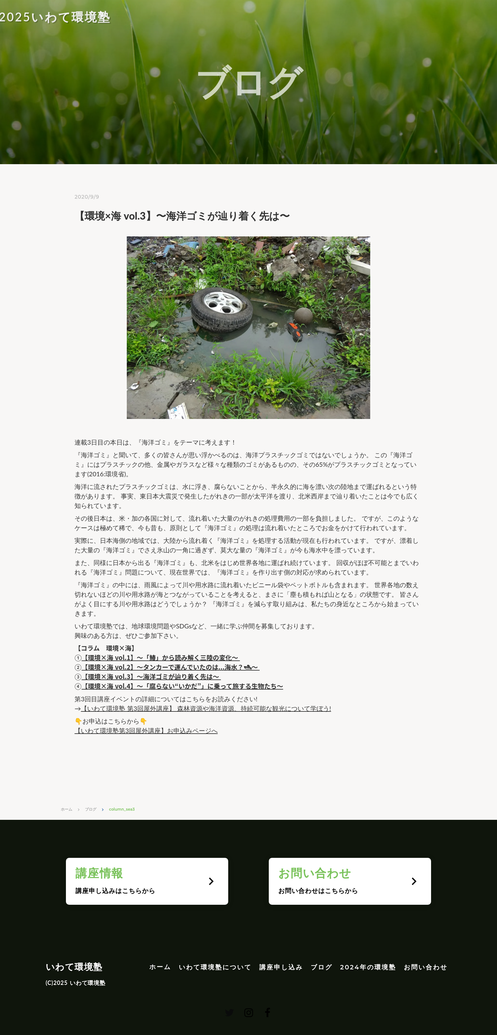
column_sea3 (122, 809)
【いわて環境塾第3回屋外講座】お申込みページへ (146, 730)
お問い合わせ (426, 967)
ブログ (90, 809)
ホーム (66, 809)
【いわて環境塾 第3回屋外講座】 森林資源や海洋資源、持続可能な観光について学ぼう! (206, 708)
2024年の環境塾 (368, 967)
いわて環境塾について (215, 967)
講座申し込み (281, 967)
